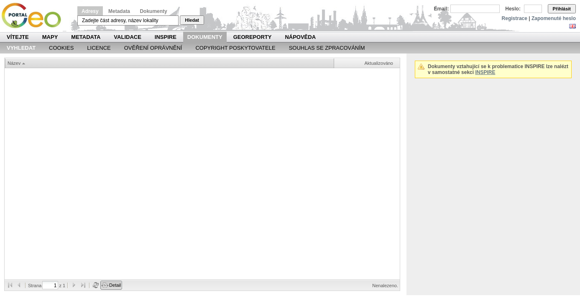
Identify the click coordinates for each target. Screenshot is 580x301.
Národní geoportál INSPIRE (34, 15)
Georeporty (252, 37)
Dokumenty (153, 11)
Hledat (192, 20)
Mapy (50, 37)
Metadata (119, 11)
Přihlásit (562, 8)
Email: (441, 9)
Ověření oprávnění (153, 48)
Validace (127, 37)
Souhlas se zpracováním (327, 48)
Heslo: (513, 9)
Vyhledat (21, 48)
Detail (115, 285)
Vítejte (18, 37)
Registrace (514, 18)
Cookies (61, 48)
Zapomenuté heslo (553, 18)
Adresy (90, 11)
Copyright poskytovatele (235, 48)
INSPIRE (165, 37)
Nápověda (300, 37)
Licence (98, 48)
